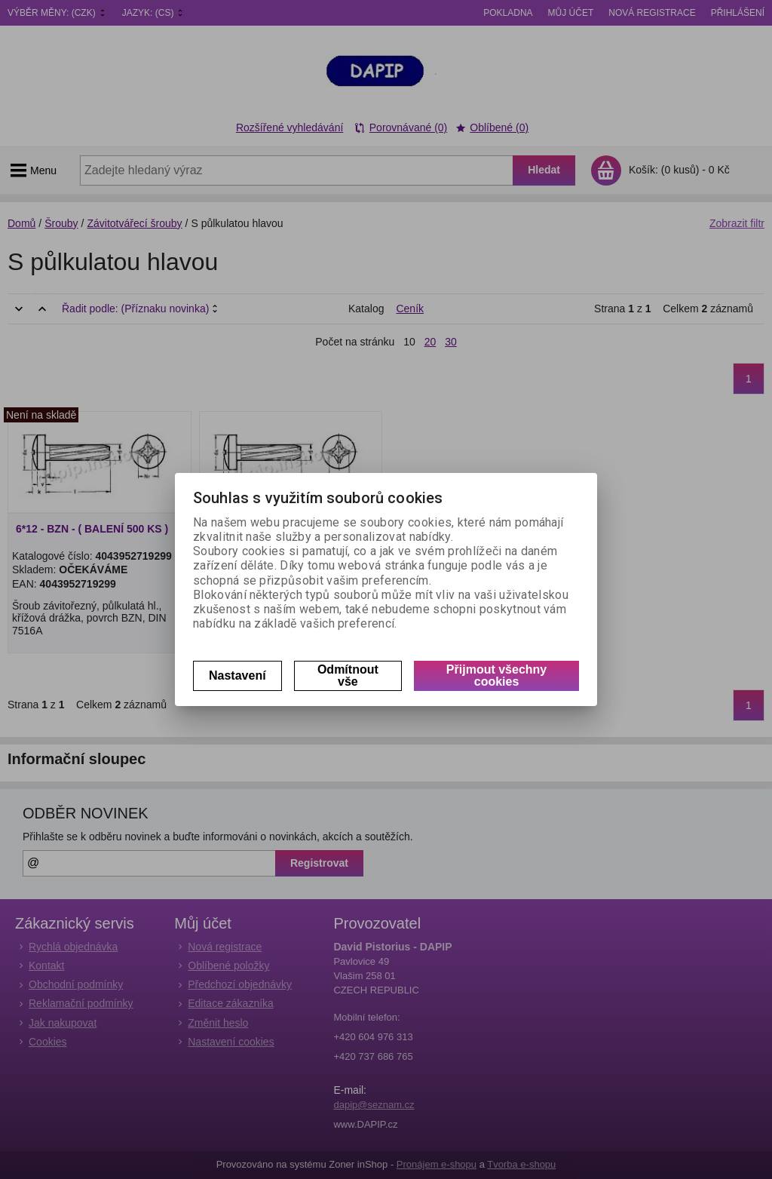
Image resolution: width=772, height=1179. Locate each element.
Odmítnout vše (347, 675)
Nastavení (237, 675)
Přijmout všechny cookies (496, 675)
